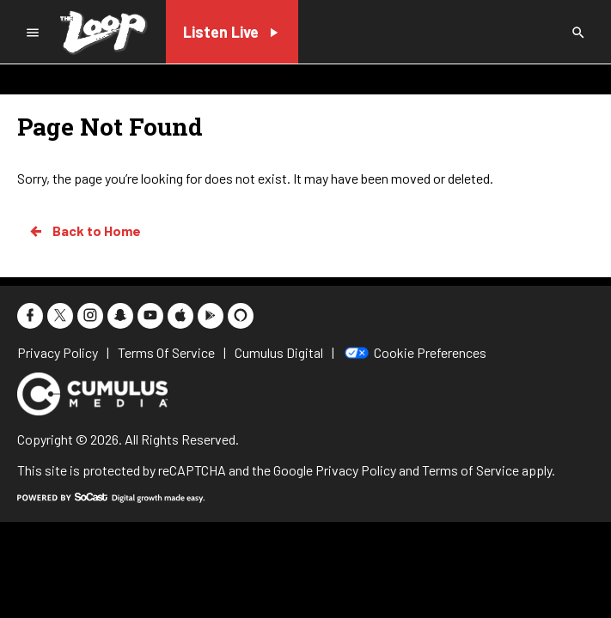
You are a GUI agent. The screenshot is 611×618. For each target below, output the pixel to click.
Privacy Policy (355, 470)
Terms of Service (470, 470)
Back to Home (84, 230)
